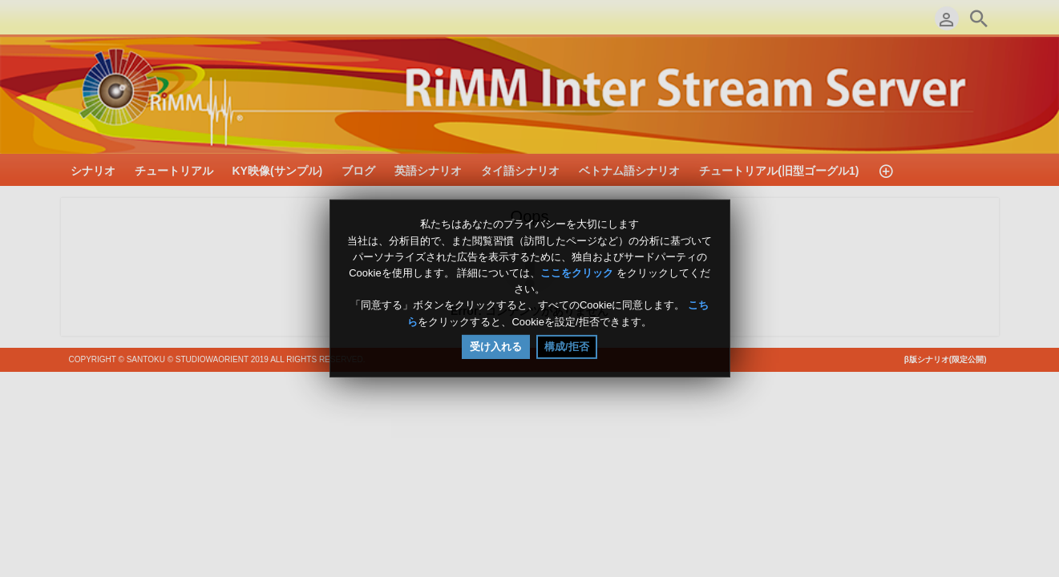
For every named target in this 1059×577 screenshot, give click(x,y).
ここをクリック (576, 273)
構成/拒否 (566, 347)
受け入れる (496, 347)
